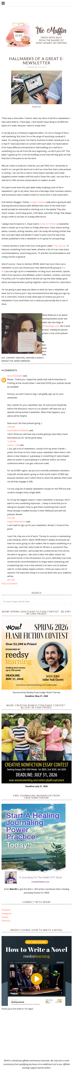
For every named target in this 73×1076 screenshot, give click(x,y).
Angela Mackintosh (16, 521)
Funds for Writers (48, 223)
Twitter (5, 917)
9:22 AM (11, 518)
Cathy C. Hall (13, 445)
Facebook (6, 909)
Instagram (6, 913)
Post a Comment (9, 583)
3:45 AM (11, 426)
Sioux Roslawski (14, 375)
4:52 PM (11, 579)
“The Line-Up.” (59, 245)
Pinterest (6, 920)
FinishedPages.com (50, 326)
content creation (15, 358)
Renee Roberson (22, 361)
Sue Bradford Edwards (17, 430)
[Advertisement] (37, 1034)
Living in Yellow (37, 202)
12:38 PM (11, 441)
